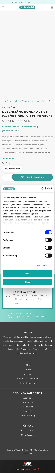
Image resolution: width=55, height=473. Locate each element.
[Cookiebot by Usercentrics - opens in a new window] (41, 189)
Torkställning (27, 407)
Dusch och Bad (14, 101)
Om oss (27, 370)
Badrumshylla (27, 403)
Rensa (11, 163)
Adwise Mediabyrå (32, 469)
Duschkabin (28, 398)
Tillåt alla (27, 274)
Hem (4, 101)
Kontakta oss (27, 374)
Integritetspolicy (27, 383)
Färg (4, 163)
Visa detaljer (41, 266)
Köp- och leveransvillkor (27, 379)
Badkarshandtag (27, 416)
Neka (27, 282)
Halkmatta (27, 411)
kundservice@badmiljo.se (28, 353)
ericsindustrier (12, 131)
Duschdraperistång (31, 101)
